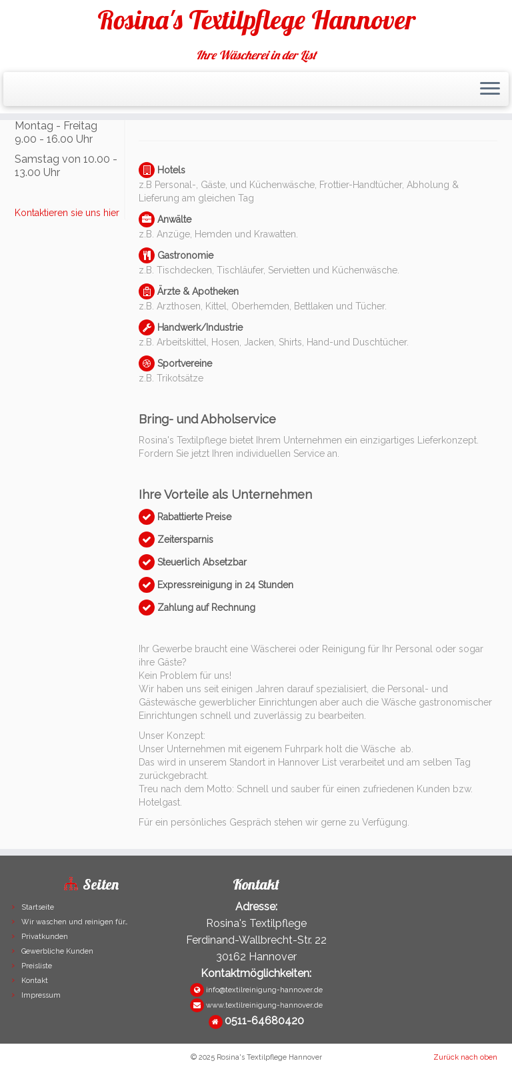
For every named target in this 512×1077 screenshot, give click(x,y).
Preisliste (36, 966)
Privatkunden (44, 936)
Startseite (37, 907)
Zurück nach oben (465, 1057)
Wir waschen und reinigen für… (74, 922)
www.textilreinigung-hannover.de (264, 1005)
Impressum (41, 995)
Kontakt (34, 980)
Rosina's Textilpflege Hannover (256, 19)
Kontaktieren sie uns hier (67, 212)
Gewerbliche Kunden (57, 951)
